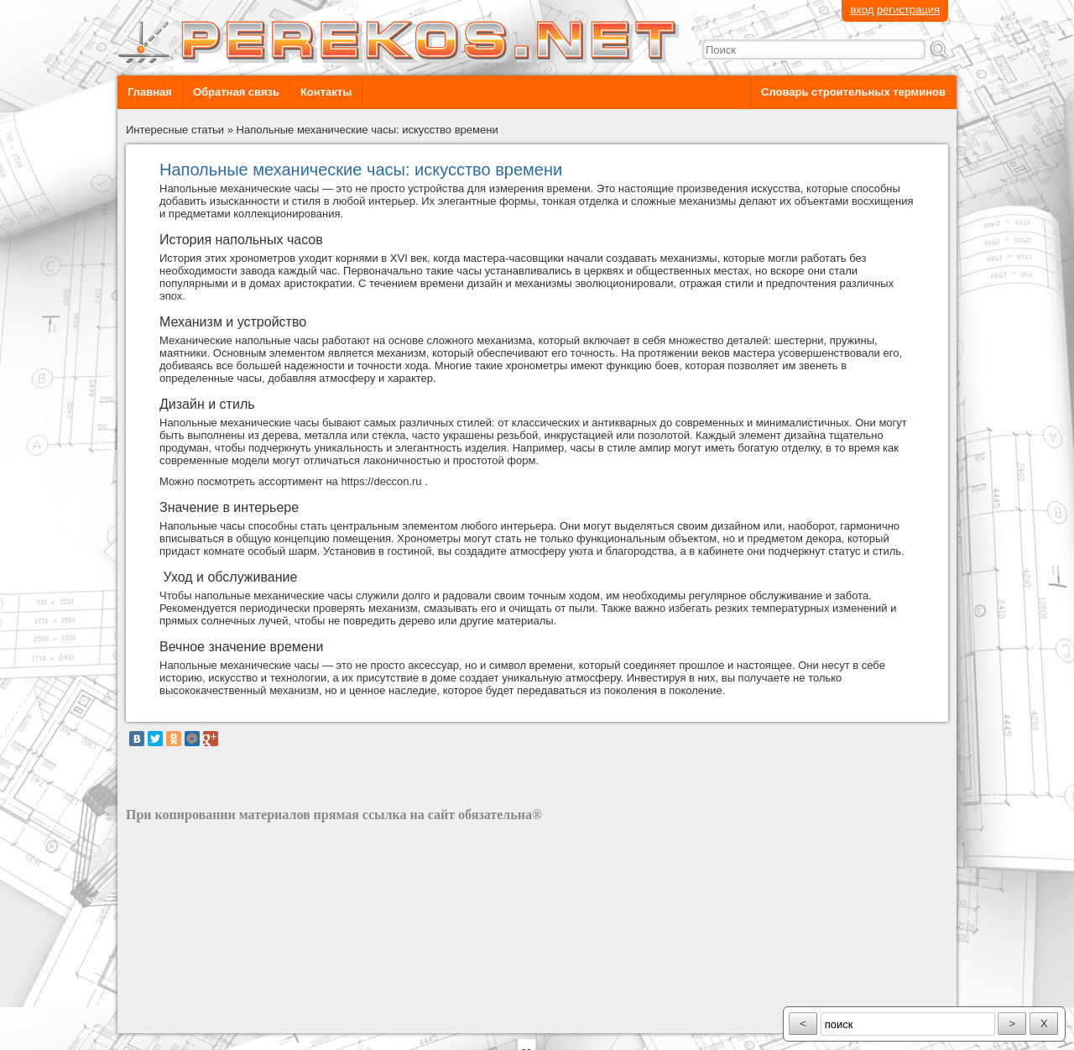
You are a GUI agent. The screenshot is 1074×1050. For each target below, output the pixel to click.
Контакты (326, 92)
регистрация (908, 9)
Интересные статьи (175, 129)
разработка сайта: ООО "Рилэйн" (210, 1018)
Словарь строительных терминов (853, 92)
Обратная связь (236, 92)
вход (861, 9)
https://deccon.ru (381, 481)
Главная (150, 92)
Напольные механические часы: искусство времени (367, 129)
